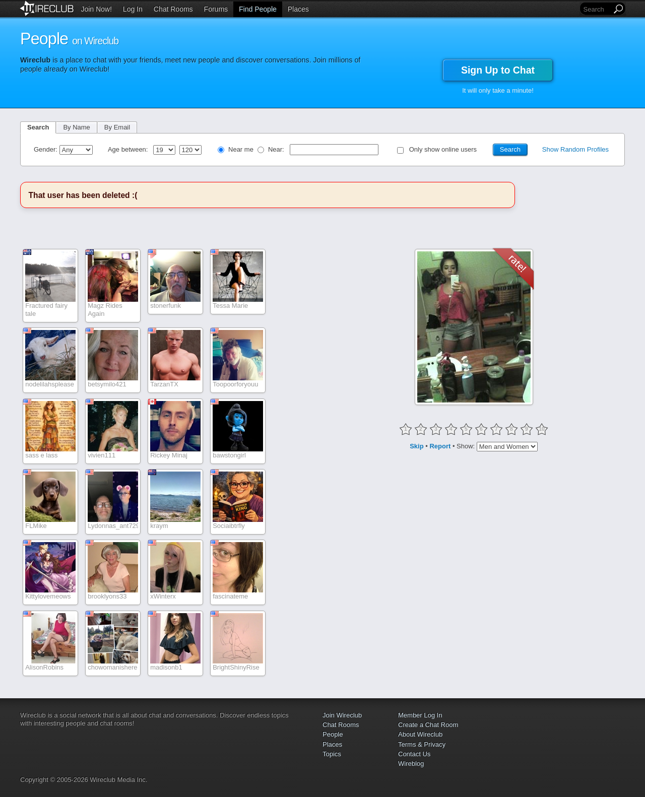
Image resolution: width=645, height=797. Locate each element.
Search (38, 127)
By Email (117, 127)
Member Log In (420, 715)
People (332, 734)
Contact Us (414, 754)
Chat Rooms (173, 9)
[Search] (596, 9)
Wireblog (411, 763)
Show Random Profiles (575, 149)
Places (298, 9)
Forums (216, 9)
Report (439, 446)
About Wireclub (420, 734)
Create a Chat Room (428, 724)
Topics (331, 754)
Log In (133, 9)
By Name (76, 127)
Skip (416, 446)
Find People (258, 9)
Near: (277, 149)
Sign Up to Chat (498, 70)
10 (542, 429)
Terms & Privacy (421, 744)
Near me (240, 149)
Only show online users (443, 149)
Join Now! (96, 9)
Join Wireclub (342, 715)
